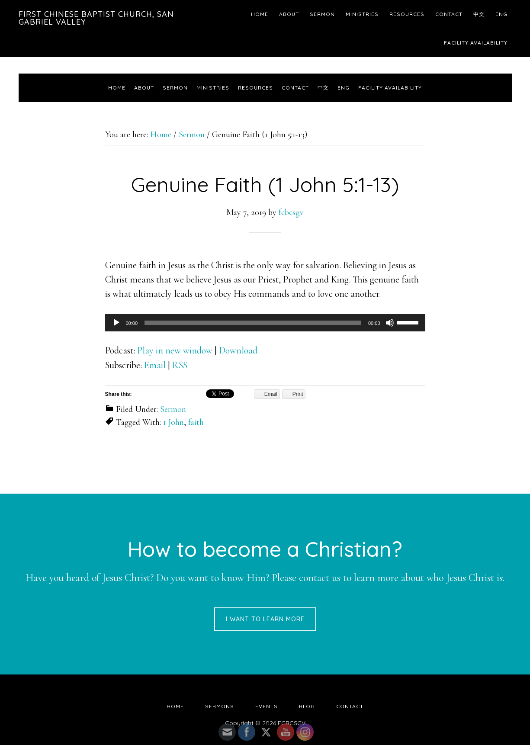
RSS (179, 365)
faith (196, 422)
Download (238, 350)
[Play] (116, 322)
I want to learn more (265, 619)
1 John (173, 422)
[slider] (253, 323)
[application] (265, 322)
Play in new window (174, 350)
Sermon (173, 409)
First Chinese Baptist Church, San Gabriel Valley (96, 18)
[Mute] (389, 322)
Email (155, 365)
